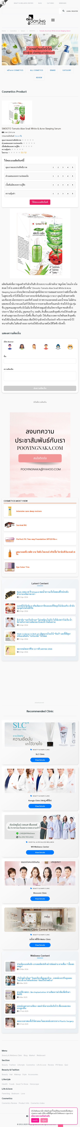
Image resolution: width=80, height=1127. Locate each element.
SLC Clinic (40, 754)
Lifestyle (21, 1064)
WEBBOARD (62, 3)
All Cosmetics (36, 70)
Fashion (12, 1064)
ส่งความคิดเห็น (40, 388)
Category (66, 70)
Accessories (33, 1074)
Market (32, 1055)
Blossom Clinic (40, 893)
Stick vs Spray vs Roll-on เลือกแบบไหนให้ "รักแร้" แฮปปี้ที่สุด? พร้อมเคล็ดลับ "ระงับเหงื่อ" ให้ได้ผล (44, 635)
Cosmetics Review (9, 1103)
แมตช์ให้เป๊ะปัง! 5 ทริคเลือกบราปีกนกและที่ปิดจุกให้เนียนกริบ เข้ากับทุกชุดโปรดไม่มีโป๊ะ (46, 607)
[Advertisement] (40, 683)
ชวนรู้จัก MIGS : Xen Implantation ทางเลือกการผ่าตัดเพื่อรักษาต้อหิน (43, 993)
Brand (52, 70)
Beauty (5, 1064)
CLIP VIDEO (50, 3)
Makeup (17, 1074)
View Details (40, 760)
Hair (11, 1074)
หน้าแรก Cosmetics (15, 70)
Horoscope (34, 1084)
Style (24, 1074)
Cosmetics (30, 1064)
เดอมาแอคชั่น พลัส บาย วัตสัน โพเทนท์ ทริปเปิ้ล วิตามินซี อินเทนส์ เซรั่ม (45, 553)
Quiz (66, 1064)
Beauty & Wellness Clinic (12, 1055)
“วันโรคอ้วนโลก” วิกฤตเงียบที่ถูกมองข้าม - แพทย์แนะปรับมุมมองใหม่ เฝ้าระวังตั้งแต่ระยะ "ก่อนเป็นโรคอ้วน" (44, 979)
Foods (11, 1084)
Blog (25, 1055)
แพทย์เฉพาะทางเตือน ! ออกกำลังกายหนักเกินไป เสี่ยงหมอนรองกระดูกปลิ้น (44, 1007)
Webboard (41, 1055)
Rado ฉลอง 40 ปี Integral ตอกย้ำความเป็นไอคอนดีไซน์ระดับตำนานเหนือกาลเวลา (43, 593)
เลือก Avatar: (9, 342)
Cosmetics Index (38, 1103)
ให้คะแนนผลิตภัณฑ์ (40, 202)
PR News (59, 1064)
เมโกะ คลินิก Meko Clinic (40, 939)
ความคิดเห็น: (9, 369)
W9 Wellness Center (40, 846)
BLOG (40, 3)
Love (23, 1093)
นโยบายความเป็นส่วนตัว (40, 1116)
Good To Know (22, 1084)
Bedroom (15, 1093)
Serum (18, 136)
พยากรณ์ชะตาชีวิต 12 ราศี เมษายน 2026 (34, 649)
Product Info (24, 1103)
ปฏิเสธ (44, 1120)
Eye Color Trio (22, 567)
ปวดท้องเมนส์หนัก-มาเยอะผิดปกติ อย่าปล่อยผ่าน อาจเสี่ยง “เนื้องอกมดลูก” (45, 965)
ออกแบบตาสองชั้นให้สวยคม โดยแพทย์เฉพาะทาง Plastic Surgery (45, 1021)
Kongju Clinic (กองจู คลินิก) (40, 800)
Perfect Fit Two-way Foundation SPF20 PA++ (36, 539)
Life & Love (41, 1064)
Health (5, 1084)
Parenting (6, 1093)
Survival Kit (21, 525)
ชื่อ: (5, 356)
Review (39, 77)
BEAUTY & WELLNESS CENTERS (23, 3)
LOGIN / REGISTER (72, 11)
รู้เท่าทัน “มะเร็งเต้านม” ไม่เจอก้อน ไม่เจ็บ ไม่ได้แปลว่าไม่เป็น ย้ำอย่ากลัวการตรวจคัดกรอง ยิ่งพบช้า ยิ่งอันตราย (44, 621)
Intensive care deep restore (29, 511)
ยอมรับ (35, 1120)
